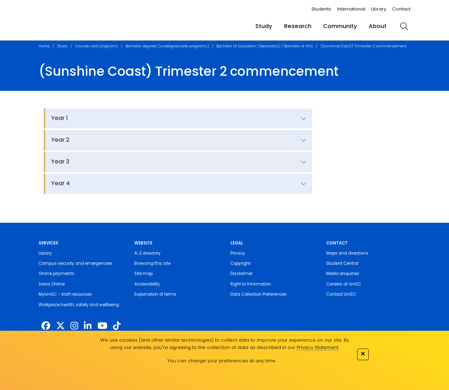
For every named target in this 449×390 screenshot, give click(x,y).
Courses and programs (96, 46)
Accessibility (147, 284)
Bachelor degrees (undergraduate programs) (167, 46)
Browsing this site (152, 263)
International (351, 9)
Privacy (237, 253)
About (378, 26)
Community (340, 26)
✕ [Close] (362, 354)
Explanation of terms (155, 294)
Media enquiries (342, 273)
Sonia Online (52, 284)
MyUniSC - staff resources (65, 294)
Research (297, 26)
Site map (143, 273)
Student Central (342, 263)
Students (321, 9)
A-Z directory (147, 253)
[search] (404, 26)
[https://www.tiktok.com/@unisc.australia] (117, 326)
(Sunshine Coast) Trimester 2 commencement (364, 46)
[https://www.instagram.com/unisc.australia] (74, 326)
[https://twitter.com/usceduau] (60, 326)
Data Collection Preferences (258, 294)
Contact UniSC (341, 294)
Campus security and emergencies (75, 263)
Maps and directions (347, 253)
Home (44, 46)
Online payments (56, 273)
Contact (401, 9)
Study (263, 26)
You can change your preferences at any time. (221, 360)
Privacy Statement (318, 347)
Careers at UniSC (343, 284)
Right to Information (250, 284)
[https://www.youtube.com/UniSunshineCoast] (102, 326)
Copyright (240, 263)
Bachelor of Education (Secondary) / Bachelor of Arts (264, 46)
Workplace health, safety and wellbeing (79, 305)
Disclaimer (241, 273)
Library (378, 9)
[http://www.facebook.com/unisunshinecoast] (45, 326)
